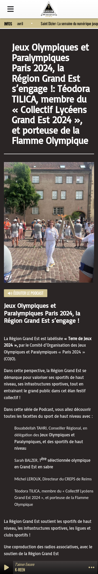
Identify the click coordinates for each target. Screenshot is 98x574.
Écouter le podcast (25, 293)
